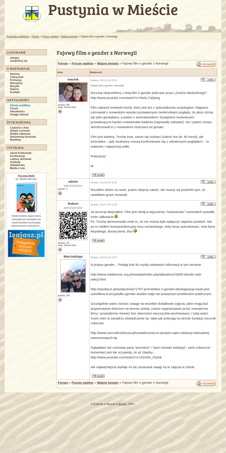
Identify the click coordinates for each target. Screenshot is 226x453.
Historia (15, 74)
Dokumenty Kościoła (23, 136)
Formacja (15, 80)
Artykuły (15, 162)
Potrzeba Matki (26, 175)
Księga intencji (19, 114)
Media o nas (17, 168)
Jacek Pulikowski (20, 153)
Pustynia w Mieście (18, 36)
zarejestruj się (18, 60)
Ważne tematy (69, 36)
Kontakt (15, 92)
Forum (35, 36)
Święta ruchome (20, 130)
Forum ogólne (50, 36)
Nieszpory (16, 83)
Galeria (14, 89)
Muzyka (14, 86)
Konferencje (17, 156)
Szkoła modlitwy (20, 105)
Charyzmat (16, 77)
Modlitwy (15, 139)
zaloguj (14, 57)
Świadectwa (17, 165)
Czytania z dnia (19, 127)
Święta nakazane (20, 133)
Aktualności (17, 111)
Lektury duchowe (20, 159)
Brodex (122, 404)
